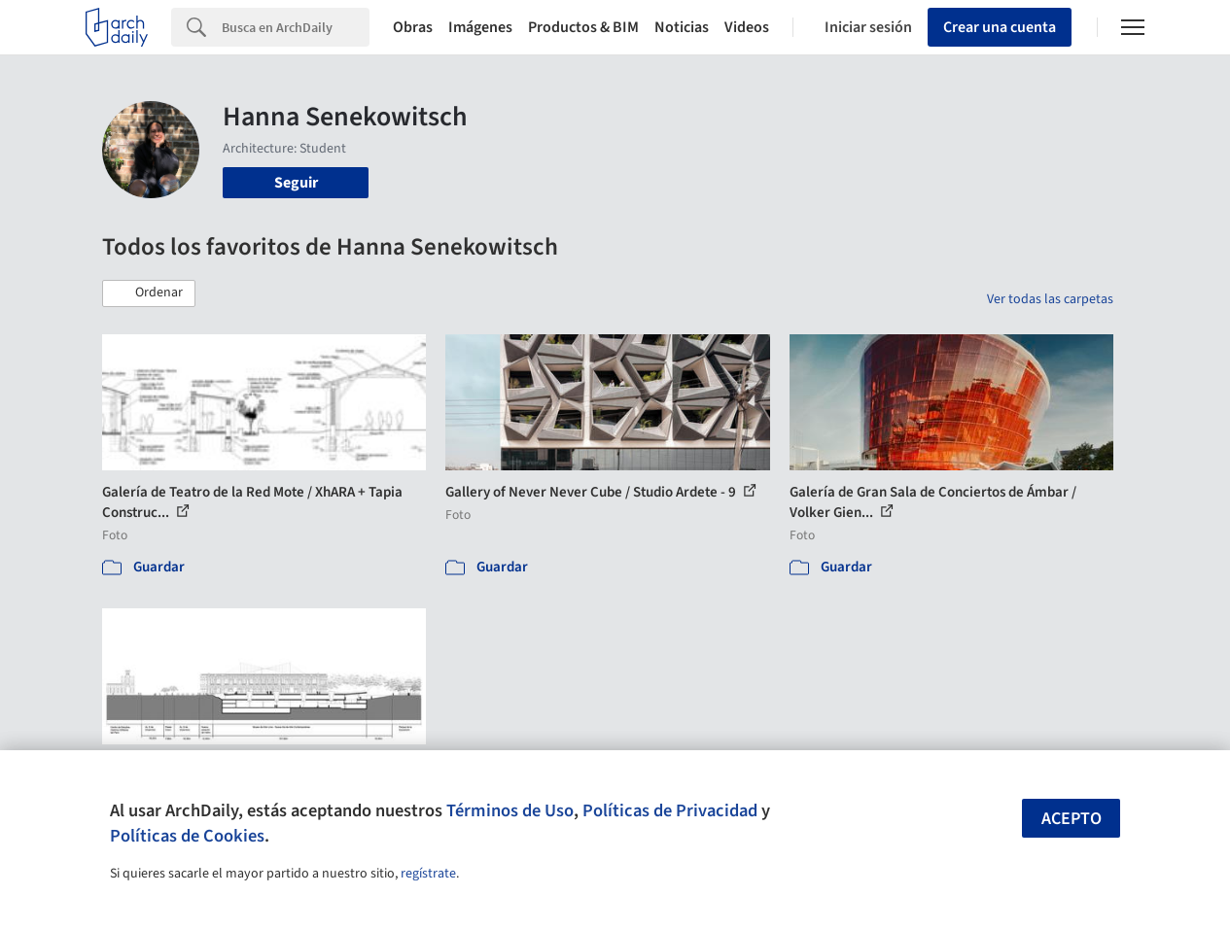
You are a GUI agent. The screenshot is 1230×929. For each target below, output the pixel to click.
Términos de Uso (510, 810)
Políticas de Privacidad (669, 810)
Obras (413, 27)
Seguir (296, 182)
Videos (746, 27)
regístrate (428, 873)
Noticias (681, 27)
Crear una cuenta (999, 27)
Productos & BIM (583, 27)
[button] (148, 293)
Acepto (1071, 819)
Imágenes (480, 27)
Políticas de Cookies (187, 835)
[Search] (295, 27)
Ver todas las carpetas (1050, 299)
